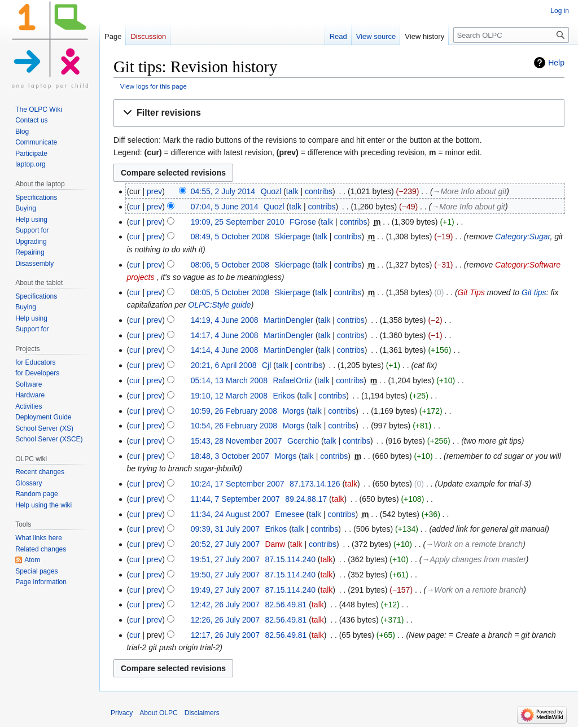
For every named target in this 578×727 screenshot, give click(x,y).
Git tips (534, 292)
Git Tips (471, 292)
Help (556, 62)
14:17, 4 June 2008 (225, 335)
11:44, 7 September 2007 (235, 498)
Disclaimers (202, 713)
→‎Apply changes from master (474, 559)
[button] (339, 113)
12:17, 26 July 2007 (225, 635)
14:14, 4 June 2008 (225, 349)
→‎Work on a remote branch (474, 544)
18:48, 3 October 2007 (230, 456)
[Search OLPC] (511, 35)
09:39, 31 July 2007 (225, 528)
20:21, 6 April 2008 (224, 365)
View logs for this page (153, 86)
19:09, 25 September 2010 (237, 221)
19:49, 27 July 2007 (225, 589)
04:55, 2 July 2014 (223, 191)
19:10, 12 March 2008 (229, 395)
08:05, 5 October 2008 (230, 292)
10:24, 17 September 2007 (237, 483)
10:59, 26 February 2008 (234, 410)
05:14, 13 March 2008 (229, 380)
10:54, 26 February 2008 (234, 425)
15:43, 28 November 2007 (236, 440)
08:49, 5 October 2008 (230, 236)
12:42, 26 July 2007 (225, 604)
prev (154, 191)
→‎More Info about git (470, 191)
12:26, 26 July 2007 (225, 619)
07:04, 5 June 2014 (225, 206)
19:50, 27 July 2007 (225, 574)
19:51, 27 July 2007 (225, 559)
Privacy (122, 713)
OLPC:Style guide (219, 304)
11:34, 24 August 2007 (230, 514)
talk (292, 191)
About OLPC (158, 713)
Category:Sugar (522, 236)
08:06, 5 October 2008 (230, 264)
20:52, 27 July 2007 (225, 544)
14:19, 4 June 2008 (225, 320)
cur (134, 206)
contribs (318, 191)
